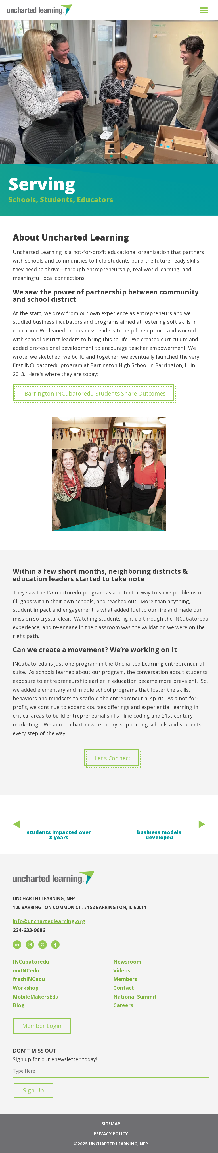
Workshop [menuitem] (26, 987)
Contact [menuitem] (123, 987)
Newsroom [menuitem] (127, 961)
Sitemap (111, 1123)
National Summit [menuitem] (135, 996)
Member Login (42, 1026)
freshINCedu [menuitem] (29, 979)
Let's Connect (113, 758)
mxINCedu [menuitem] (26, 970)
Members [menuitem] (125, 979)
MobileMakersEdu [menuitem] (35, 996)
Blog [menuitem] (19, 1005)
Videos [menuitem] (121, 970)
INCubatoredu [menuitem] (31, 961)
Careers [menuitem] (123, 1005)
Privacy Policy (111, 1133)
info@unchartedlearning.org (49, 921)
